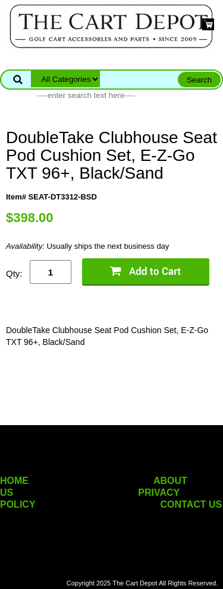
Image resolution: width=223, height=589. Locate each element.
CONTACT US (191, 504)
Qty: (14, 273)
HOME (14, 481)
